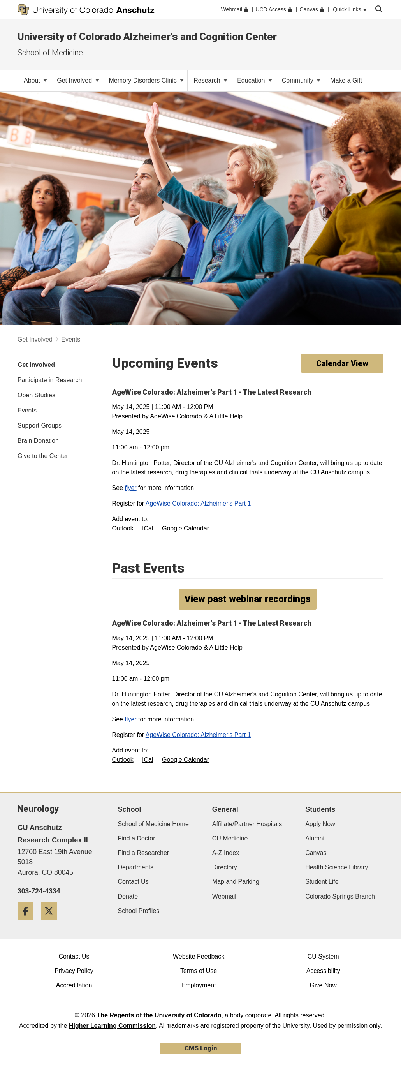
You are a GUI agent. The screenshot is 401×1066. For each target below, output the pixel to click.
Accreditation (74, 985)
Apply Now (320, 824)
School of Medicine (50, 52)
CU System (323, 956)
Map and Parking (235, 881)
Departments (136, 867)
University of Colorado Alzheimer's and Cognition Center (147, 36)
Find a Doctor (136, 838)
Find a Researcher (143, 852)
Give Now (323, 985)
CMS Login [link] (201, 1048)
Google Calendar (185, 528)
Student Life (321, 881)
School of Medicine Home (153, 824)
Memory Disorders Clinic (146, 80)
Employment (198, 985)
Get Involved (78, 80)
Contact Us (133, 881)
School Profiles (139, 910)
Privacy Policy (74, 970)
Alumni (314, 838)
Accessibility (323, 970)
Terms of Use (198, 970)
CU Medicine (230, 838)
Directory (224, 867)
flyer (130, 488)
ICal (147, 528)
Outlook (123, 528)
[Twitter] (52, 922)
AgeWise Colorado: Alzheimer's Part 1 (198, 503)
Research (210, 80)
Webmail (224, 896)
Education (254, 80)
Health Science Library (336, 867)
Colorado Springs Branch (340, 896)
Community (301, 80)
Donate (128, 896)
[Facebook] (28, 922)
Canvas (315, 852)
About (35, 80)
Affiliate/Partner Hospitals (247, 824)
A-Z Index (225, 852)
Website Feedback (198, 956)
